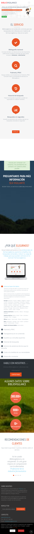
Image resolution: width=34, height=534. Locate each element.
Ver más (15, 527)
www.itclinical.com (5, 517)
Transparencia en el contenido (14, 334)
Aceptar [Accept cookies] (13, 530)
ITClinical (21, 489)
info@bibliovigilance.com (11, 521)
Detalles (15, 132)
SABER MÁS (4, 16)
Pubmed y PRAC (9, 329)
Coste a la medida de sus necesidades (17, 352)
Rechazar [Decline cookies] (21, 530)
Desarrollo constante (11, 356)
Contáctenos (16, 374)
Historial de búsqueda (11, 342)
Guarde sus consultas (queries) (14, 338)
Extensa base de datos (11, 286)
